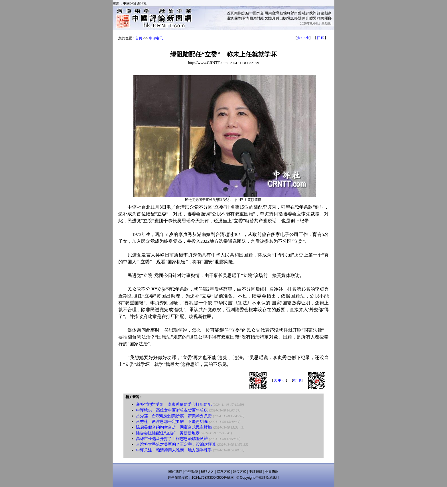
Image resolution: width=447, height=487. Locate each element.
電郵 (328, 18)
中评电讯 (156, 38)
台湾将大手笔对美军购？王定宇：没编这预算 (176, 444)
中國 (252, 13)
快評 (313, 13)
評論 (320, 13)
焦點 (245, 13)
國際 (237, 18)
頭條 (237, 13)
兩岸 (268, 13)
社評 (305, 13)
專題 (297, 18)
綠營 (290, 13)
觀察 (328, 13)
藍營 (283, 13)
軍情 (245, 18)
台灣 (275, 13)
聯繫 (313, 18)
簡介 (305, 18)
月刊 (275, 18)
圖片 (252, 18)
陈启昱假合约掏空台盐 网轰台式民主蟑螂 (174, 427)
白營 (297, 13)
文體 (268, 18)
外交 (260, 13)
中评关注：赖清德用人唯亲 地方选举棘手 (174, 450)
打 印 (320, 38)
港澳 (230, 18)
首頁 (230, 13)
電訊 (290, 18)
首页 (138, 38)
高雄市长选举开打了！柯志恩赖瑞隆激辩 (172, 439)
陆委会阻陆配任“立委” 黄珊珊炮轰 (167, 433)
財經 (260, 18)
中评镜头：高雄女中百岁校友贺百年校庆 (172, 410)
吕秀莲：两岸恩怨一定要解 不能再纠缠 (172, 421)
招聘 (320, 18)
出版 (283, 18)
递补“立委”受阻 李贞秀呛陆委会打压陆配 (173, 404)
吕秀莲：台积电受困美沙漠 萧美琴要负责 (174, 416)
